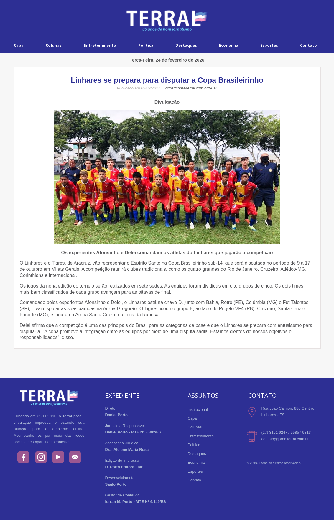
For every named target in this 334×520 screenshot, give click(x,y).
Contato (194, 480)
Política (145, 45)
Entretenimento (100, 45)
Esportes (269, 45)
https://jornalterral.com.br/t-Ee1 (191, 88)
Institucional (198, 409)
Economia (228, 45)
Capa (19, 45)
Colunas (54, 45)
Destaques (186, 45)
